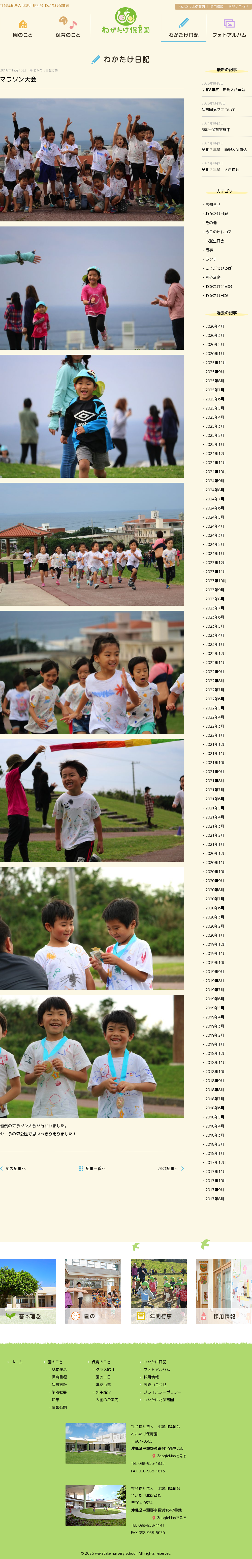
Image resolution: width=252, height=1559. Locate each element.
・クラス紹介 (103, 1369)
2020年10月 (216, 871)
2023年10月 (216, 580)
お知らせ (212, 204)
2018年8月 (214, 1089)
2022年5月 (214, 708)
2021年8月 (214, 780)
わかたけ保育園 (126, 20)
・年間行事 (101, 1384)
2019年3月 (214, 1026)
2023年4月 (214, 635)
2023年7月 (214, 608)
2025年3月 (214, 426)
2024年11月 (216, 462)
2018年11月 (216, 1062)
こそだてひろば (218, 268)
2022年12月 (216, 653)
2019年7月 (214, 989)
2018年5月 (214, 1117)
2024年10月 (216, 471)
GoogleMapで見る (171, 1455)
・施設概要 (57, 1392)
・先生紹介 (101, 1392)
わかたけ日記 (183, 28)
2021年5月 (214, 808)
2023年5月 (214, 626)
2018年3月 (214, 1135)
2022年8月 (214, 680)
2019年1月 (214, 1044)
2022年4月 (214, 717)
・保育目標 (57, 1377)
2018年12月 (216, 1053)
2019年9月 (214, 971)
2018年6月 (214, 1108)
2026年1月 (214, 353)
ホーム (17, 1362)
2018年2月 (214, 1144)
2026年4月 (214, 326)
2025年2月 (214, 435)
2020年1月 (214, 935)
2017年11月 (216, 1171)
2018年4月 (214, 1126)
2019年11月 (216, 953)
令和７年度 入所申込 (220, 169)
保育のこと (68, 28)
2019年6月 (214, 999)
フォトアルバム (157, 1369)
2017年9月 (214, 1189)
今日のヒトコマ (218, 232)
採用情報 (216, 6)
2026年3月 (214, 335)
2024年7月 (214, 499)
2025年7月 (214, 390)
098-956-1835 (151, 1463)
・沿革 (53, 1399)
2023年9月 (214, 590)
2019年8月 (214, 980)
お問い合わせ (238, 6)
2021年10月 (216, 762)
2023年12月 (216, 562)
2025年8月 (214, 381)
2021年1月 (214, 844)
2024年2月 (214, 544)
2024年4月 (214, 526)
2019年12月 (216, 944)
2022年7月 (214, 690)
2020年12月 (216, 853)
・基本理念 (57, 1369)
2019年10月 (216, 962)
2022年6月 (214, 699)
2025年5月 (214, 408)
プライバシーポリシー (162, 1392)
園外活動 (212, 277)
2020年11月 (216, 862)
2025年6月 (214, 399)
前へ (16, 1168)
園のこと (22, 28)
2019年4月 (214, 1017)
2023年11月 (216, 571)
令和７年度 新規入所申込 (224, 149)
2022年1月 (214, 735)
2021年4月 (214, 817)
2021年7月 (214, 790)
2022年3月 (214, 726)
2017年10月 (216, 1180)
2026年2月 (214, 344)
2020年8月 (214, 889)
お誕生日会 (214, 241)
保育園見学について (219, 109)
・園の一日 (101, 1377)
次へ (168, 1168)
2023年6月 (214, 617)
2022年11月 (216, 662)
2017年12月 (216, 1162)
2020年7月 (214, 899)
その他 (211, 222)
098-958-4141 (151, 1525)
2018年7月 (214, 1099)
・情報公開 (57, 1407)
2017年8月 (214, 1199)
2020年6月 (214, 908)
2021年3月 (214, 826)
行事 (55, 70)
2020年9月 (214, 880)
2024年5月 (214, 517)
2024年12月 (216, 453)
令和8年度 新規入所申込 (223, 89)
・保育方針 (57, 1384)
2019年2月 (214, 1035)
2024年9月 (214, 480)
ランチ (211, 259)
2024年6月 (214, 508)
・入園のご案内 (105, 1399)
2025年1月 (214, 444)
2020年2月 (214, 926)
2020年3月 (214, 917)
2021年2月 (214, 835)
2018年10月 (216, 1071)
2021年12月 (216, 744)
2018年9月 (214, 1080)
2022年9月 (214, 671)
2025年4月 (214, 417)
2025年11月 (216, 362)
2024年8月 (214, 490)
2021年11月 (216, 753)
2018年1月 (214, 1153)
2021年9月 (214, 771)
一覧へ (95, 1168)
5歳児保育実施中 (216, 129)
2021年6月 (214, 799)
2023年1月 (214, 644)
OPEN (229, 28)
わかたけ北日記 (218, 286)
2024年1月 (214, 553)
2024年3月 (214, 535)
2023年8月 (214, 599)
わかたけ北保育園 (192, 6)
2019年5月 (214, 1008)
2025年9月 (214, 371)
